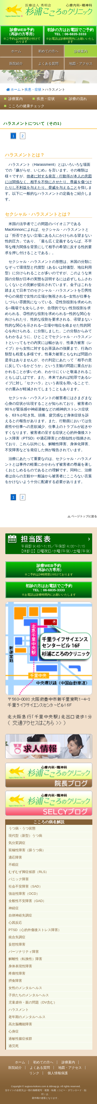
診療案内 (15, 99)
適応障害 (15, 857)
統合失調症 (17, 937)
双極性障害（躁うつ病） (27, 850)
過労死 (14, 1046)
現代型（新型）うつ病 (25, 836)
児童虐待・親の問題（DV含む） (33, 1002)
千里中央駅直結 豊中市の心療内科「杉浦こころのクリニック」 (48, 13)
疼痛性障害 (17, 973)
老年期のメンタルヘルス (27, 1017)
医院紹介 (16, 64)
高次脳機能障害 (20, 1024)
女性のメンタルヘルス (25, 988)
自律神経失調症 (20, 915)
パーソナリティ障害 (24, 952)
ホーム (16, 51)
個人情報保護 (58, 1073)
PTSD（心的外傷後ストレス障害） (35, 930)
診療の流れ (78, 99)
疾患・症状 (33, 89)
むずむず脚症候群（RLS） (29, 872)
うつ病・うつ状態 (22, 828)
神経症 (14, 908)
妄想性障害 (17, 944)
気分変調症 (17, 843)
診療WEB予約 (21, 35)
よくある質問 (48, 64)
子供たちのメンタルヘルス (29, 995)
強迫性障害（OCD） (24, 894)
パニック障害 (19, 879)
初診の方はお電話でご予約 (70, 35)
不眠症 (14, 865)
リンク (34, 1073)
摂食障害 (15, 981)
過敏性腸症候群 (20, 1039)
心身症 (14, 1031)
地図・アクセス (70, 1068)
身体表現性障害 (20, 966)
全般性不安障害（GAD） (27, 901)
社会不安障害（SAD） (25, 886)
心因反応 (15, 923)
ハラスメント (19, 1010)
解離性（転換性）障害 (25, 959)
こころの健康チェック (26, 106)
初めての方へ (48, 51)
